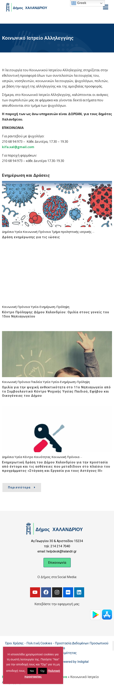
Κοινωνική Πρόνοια (37, 232)
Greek (78, 3)
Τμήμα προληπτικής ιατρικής (71, 232)
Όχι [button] (42, 670)
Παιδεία (36, 382)
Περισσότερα (21, 487)
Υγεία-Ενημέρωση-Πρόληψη (50, 307)
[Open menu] (106, 7)
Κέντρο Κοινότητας (37, 457)
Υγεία (46, 382)
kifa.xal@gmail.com (18, 147)
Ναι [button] (32, 670)
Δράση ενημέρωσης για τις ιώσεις (31, 237)
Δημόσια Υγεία (12, 232)
